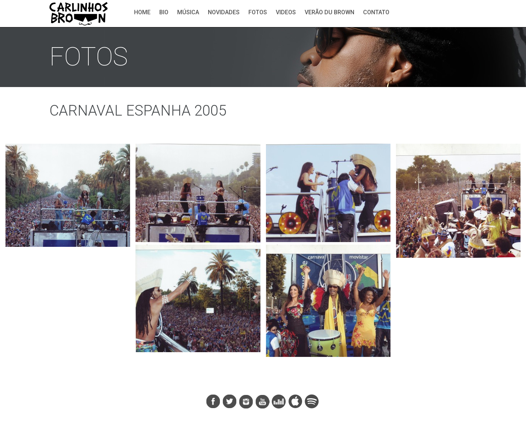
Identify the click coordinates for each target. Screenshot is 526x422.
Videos (286, 12)
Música (188, 12)
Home (142, 12)
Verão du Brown (329, 12)
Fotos (257, 12)
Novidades (224, 12)
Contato (376, 12)
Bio (163, 12)
